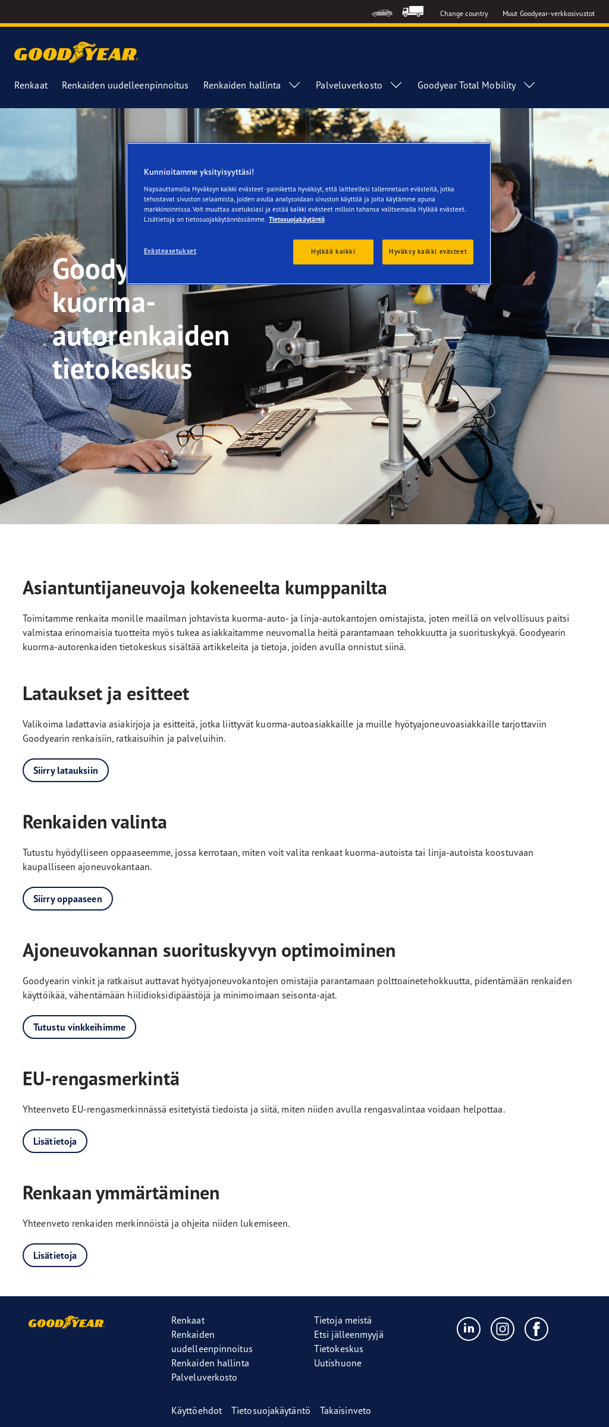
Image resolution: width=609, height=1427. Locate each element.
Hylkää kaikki (333, 251)
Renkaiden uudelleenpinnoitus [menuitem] (125, 85)
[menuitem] (382, 11)
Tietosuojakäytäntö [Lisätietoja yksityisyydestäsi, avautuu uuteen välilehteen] (297, 219)
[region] (308, 214)
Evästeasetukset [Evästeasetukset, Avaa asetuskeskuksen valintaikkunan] (170, 251)
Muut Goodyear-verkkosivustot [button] (549, 13)
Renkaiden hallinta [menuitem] (252, 85)
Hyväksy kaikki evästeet (428, 251)
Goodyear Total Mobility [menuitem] (476, 85)
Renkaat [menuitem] (31, 85)
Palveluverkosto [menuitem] (359, 85)
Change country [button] (464, 13)
